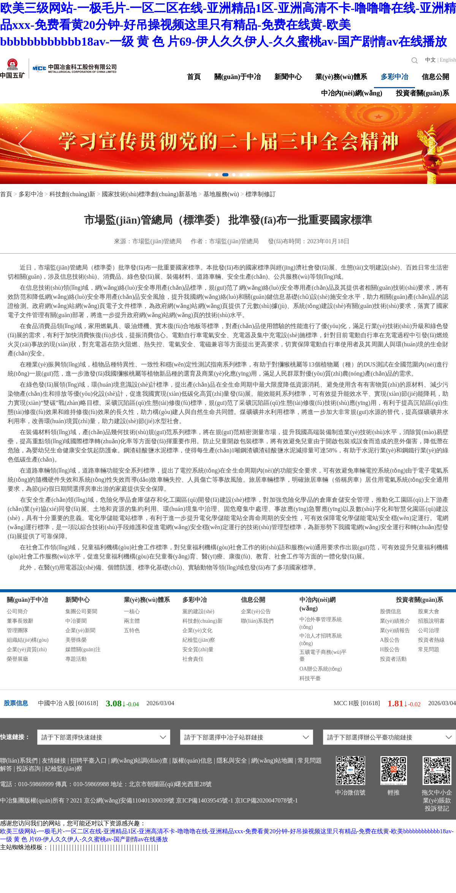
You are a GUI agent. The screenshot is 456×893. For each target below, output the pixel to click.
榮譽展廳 (17, 659)
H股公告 (390, 649)
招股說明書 (431, 621)
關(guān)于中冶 (237, 77)
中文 (430, 60)
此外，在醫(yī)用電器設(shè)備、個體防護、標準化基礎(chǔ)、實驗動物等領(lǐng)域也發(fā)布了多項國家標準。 (164, 567)
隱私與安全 (232, 760)
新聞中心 (288, 77)
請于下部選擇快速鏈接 (71, 737)
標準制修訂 (260, 194)
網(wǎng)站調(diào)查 (139, 760)
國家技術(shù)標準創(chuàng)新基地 (149, 194)
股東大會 (428, 611)
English (448, 60)
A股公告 (390, 640)
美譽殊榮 (76, 640)
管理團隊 (17, 630)
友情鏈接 (54, 760)
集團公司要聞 (81, 611)
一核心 (132, 611)
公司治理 (428, 630)
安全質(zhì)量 (198, 649)
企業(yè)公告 (256, 611)
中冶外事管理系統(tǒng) (320, 623)
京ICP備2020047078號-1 (266, 800)
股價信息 (390, 611)
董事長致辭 (20, 621)
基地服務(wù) (221, 194)
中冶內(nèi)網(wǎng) (351, 93)
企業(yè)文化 (197, 630)
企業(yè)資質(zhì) (27, 649)
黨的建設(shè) (198, 611)
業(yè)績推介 (395, 621)
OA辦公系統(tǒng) (320, 669)
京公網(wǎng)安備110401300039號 (129, 800)
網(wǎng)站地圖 (272, 760)
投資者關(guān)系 (422, 93)
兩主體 (132, 621)
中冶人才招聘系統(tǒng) (320, 639)
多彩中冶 (394, 77)
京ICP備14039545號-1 (204, 800)
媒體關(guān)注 (83, 649)
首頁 (194, 77)
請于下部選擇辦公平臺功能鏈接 (369, 737)
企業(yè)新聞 (80, 630)
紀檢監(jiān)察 (198, 640)
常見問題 (428, 649)
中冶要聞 (76, 621)
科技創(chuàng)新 (72, 194)
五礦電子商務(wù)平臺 (323, 655)
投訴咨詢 (28, 768)
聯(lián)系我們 (257, 621)
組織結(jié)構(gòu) (28, 640)
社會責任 (193, 659)
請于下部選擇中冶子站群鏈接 (223, 737)
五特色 (132, 630)
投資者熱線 (431, 640)
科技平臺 (310, 678)
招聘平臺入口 (88, 760)
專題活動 (76, 659)
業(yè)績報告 (395, 630)
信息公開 (435, 77)
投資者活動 (393, 659)
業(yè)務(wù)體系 (341, 77)
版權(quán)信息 (192, 760)
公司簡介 (17, 611)
